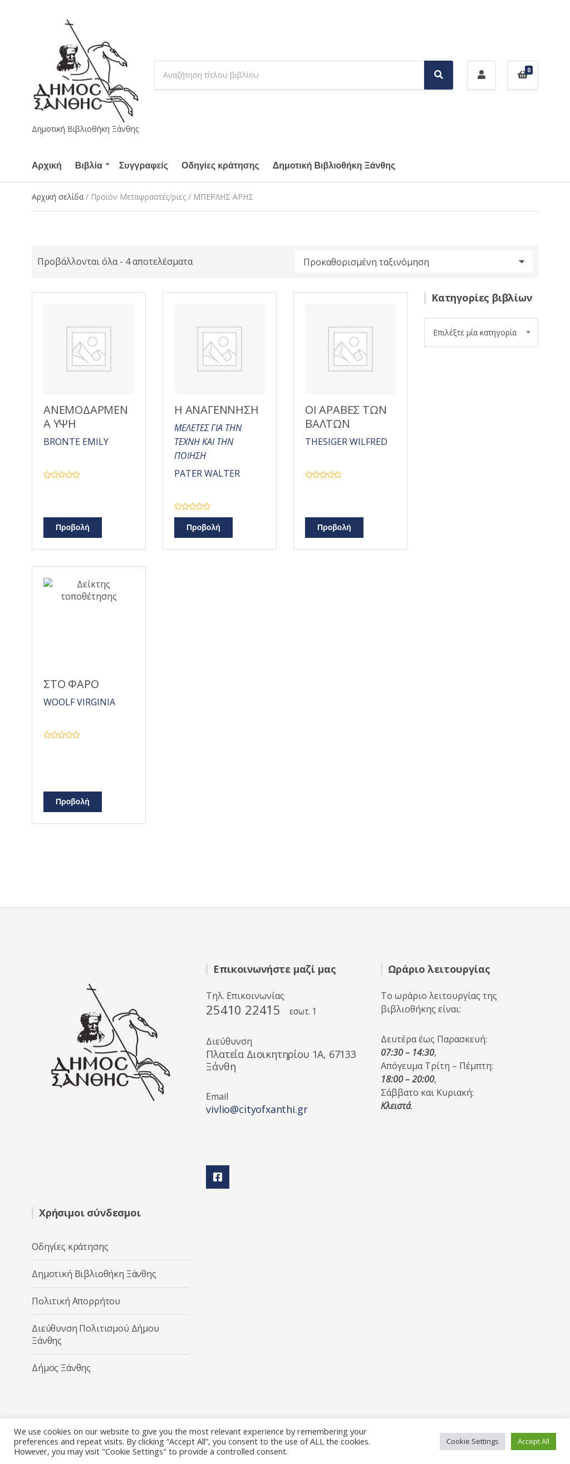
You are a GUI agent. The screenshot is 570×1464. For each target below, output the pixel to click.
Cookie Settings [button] (472, 1441)
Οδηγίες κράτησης (220, 166)
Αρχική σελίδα (57, 196)
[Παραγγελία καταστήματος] (414, 261)
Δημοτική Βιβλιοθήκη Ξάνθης (334, 166)
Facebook (217, 1177)
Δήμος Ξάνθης (61, 1368)
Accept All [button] (533, 1441)
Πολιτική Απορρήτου (76, 1301)
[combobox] (481, 332)
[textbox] (481, 333)
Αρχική (47, 166)
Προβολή (73, 527)
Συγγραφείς (143, 166)
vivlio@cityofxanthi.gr (256, 1109)
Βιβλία (88, 166)
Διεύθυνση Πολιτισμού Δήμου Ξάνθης (95, 1334)
